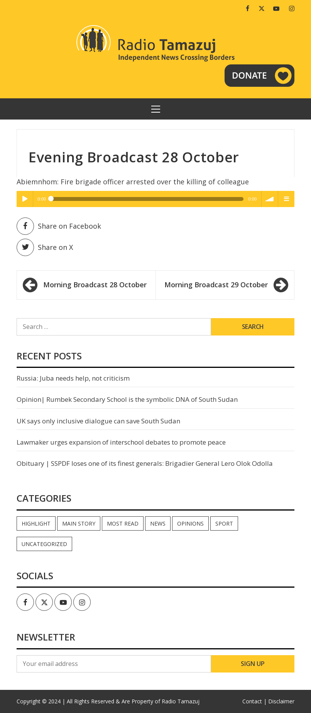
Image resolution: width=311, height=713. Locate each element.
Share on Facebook (59, 226)
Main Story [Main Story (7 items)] (78, 523)
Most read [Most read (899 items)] (123, 523)
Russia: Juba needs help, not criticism (73, 378)
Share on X (45, 247)
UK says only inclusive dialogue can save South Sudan (98, 420)
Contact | (254, 701)
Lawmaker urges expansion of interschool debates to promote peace (121, 442)
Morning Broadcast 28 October (95, 284)
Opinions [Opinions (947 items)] (190, 523)
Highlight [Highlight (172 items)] (36, 523)
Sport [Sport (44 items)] (224, 523)
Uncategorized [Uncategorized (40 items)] (44, 544)
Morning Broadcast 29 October (216, 284)
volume (270, 199)
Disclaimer (281, 701)
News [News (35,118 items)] (158, 523)
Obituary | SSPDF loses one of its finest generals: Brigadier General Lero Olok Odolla (145, 463)
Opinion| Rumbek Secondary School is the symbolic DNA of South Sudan (127, 399)
